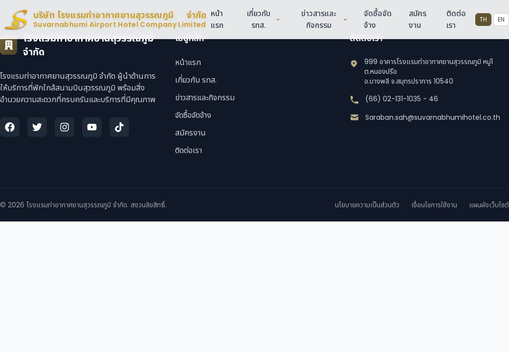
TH (483, 19)
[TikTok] (119, 127)
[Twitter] (37, 127)
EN (501, 19)
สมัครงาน (417, 19)
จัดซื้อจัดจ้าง (193, 115)
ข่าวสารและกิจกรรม (324, 19)
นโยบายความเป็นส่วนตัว (367, 205)
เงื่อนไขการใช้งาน (434, 205)
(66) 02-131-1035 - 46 (401, 99)
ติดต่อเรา (188, 150)
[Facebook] (10, 127)
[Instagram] (64, 127)
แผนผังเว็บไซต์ (489, 205)
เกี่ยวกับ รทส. (264, 19)
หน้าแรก (216, 19)
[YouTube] (92, 127)
